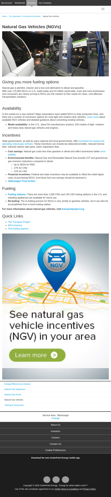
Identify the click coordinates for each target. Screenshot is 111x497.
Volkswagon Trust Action (21, 181)
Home (4, 16)
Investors (55, 431)
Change (55, 418)
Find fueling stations (18, 228)
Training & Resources (14, 405)
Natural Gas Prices (12, 394)
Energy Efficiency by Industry (17, 384)
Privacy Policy (89, 489)
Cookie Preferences (55, 450)
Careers (55, 437)
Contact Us (55, 444)
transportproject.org (73, 209)
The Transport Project (19, 222)
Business (32, 3)
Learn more (93, 117)
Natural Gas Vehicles (13, 400)
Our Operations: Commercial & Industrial (24, 16)
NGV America (15, 225)
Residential (20, 3)
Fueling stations (17, 194)
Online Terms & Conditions (67, 489)
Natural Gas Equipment (14, 389)
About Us (55, 425)
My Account (6, 3)
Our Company (45, 3)
